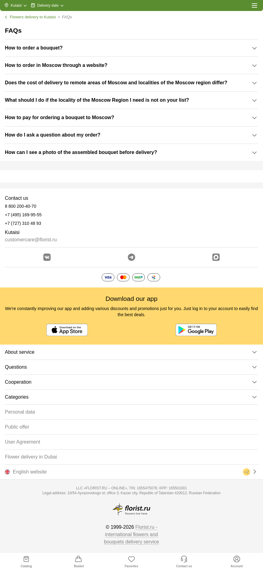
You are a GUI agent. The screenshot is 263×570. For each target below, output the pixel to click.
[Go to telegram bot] (131, 257)
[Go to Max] (216, 257)
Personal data (20, 412)
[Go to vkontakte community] (47, 257)
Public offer (17, 426)
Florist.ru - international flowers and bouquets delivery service (131, 534)
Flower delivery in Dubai (31, 456)
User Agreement (22, 441)
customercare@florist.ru (31, 239)
